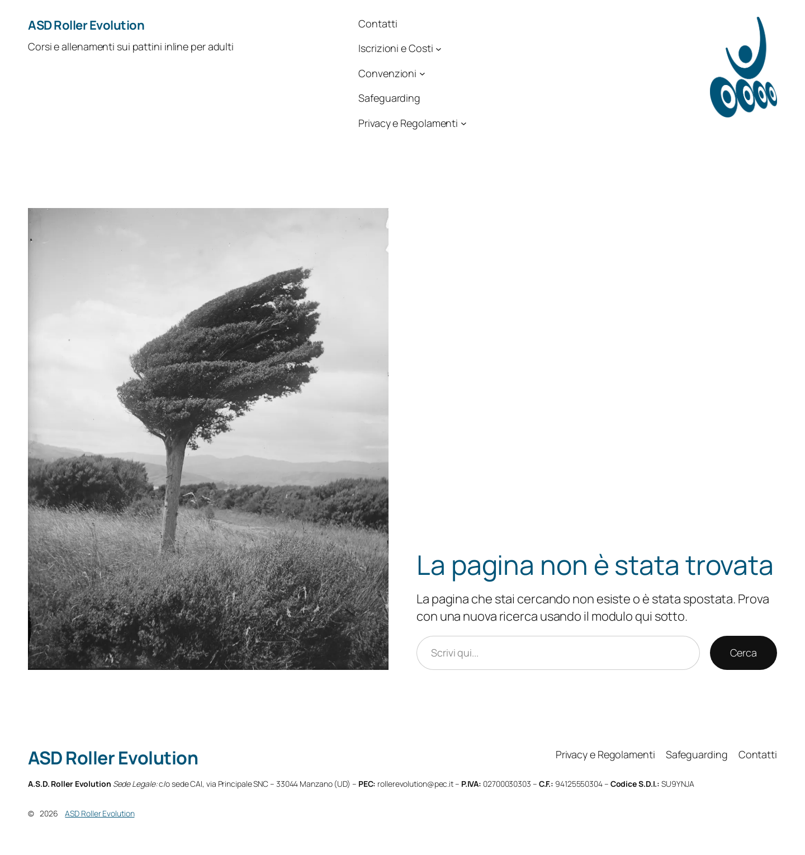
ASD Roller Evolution (86, 25)
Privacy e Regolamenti (408, 123)
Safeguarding (389, 98)
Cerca (743, 652)
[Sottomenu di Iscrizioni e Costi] (438, 49)
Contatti (377, 23)
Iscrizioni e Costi (395, 48)
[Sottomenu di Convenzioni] (422, 73)
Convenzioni (387, 73)
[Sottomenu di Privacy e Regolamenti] (464, 123)
